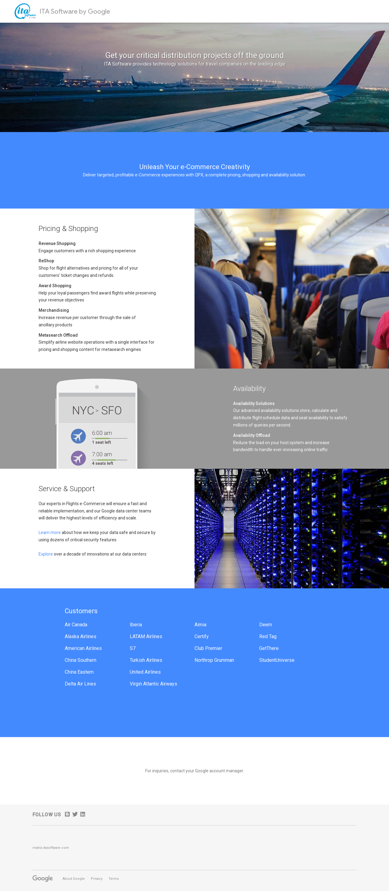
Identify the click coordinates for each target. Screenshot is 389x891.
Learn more (50, 532)
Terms (113, 879)
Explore (46, 554)
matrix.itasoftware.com (51, 848)
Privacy (96, 879)
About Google (74, 879)
